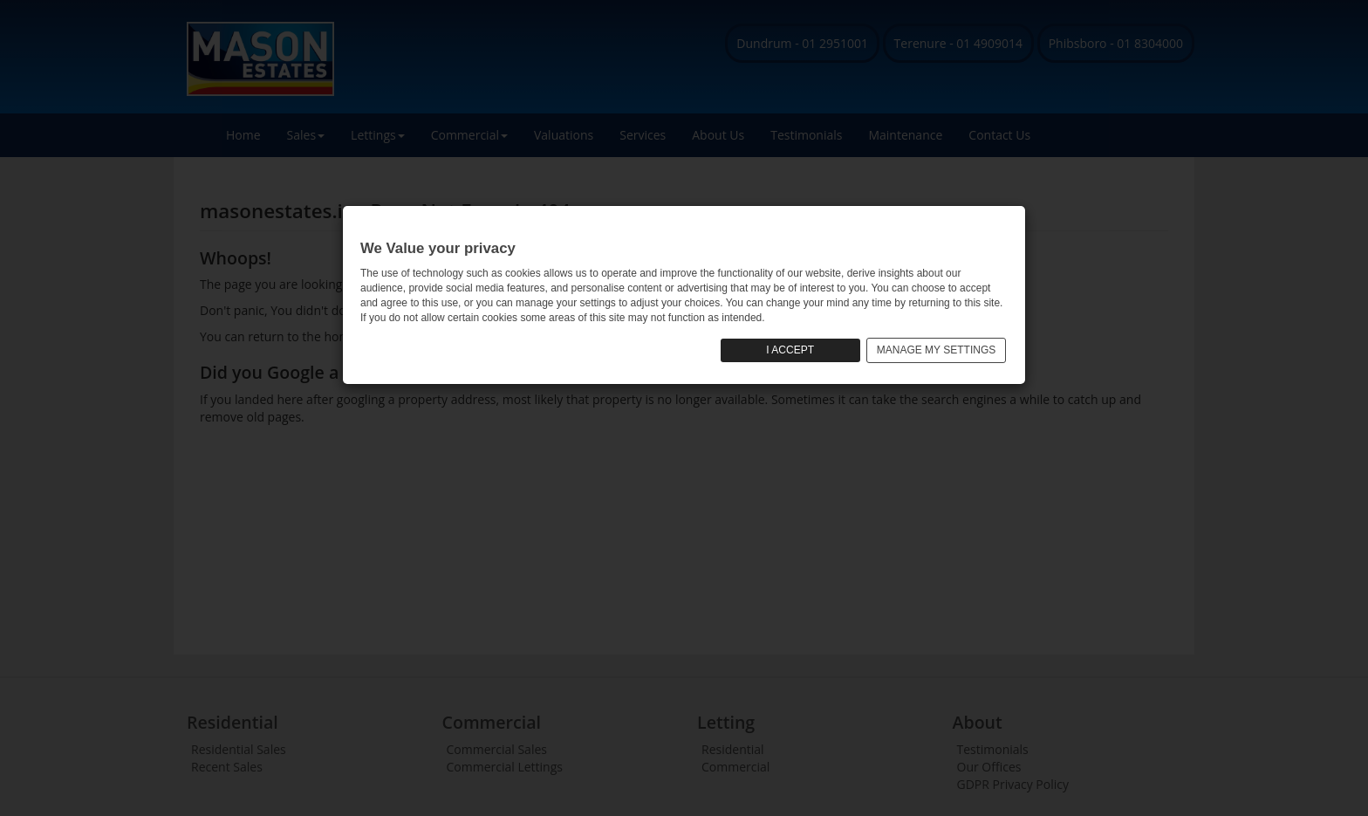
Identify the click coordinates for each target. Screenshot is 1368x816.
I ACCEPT (790, 350)
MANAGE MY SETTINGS (936, 350)
